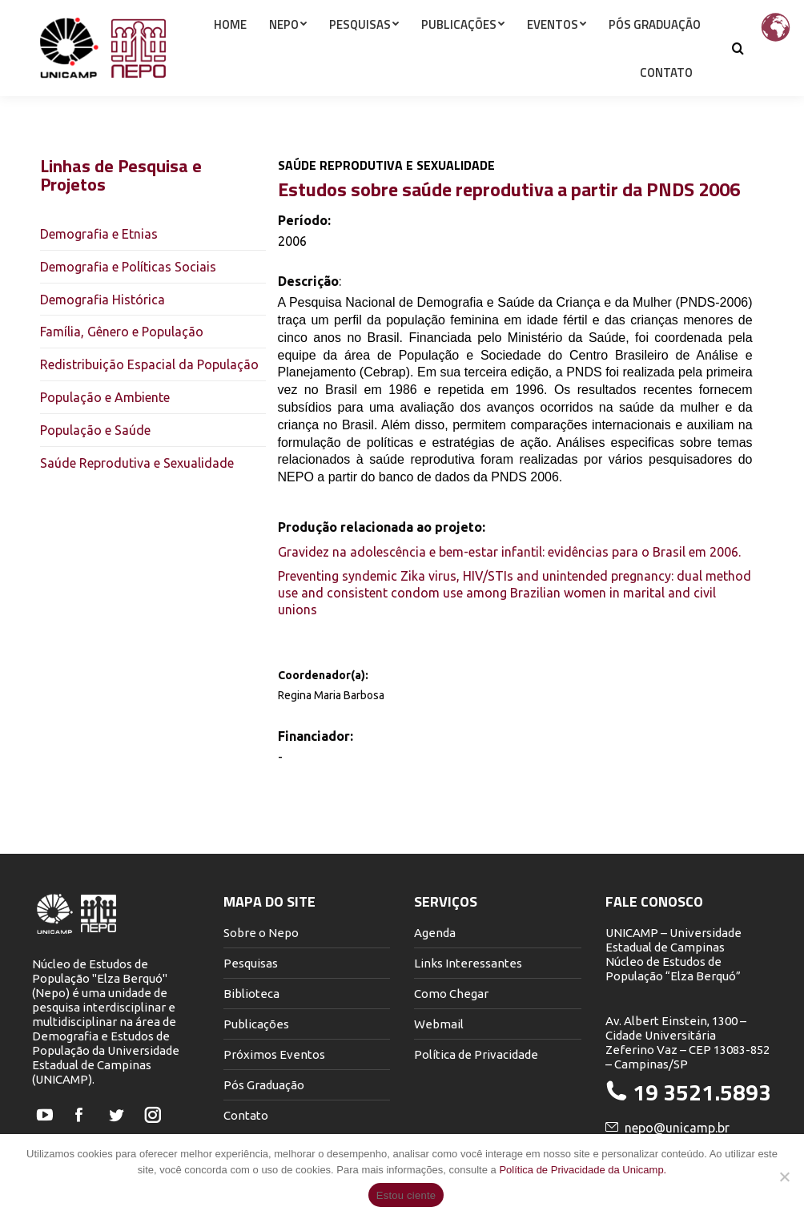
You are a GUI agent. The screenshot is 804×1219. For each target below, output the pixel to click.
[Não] (784, 1177)
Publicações (256, 1024)
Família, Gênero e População (121, 331)
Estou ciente (406, 1195)
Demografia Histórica (102, 299)
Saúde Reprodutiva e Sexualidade (137, 463)
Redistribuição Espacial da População (149, 364)
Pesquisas (250, 963)
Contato (245, 1115)
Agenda (435, 932)
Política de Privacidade (476, 1054)
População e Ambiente (105, 397)
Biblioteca (251, 993)
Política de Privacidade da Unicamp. (582, 1170)
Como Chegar (451, 993)
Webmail (439, 1024)
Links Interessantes (468, 963)
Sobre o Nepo (261, 932)
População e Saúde (95, 430)
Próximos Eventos (274, 1054)
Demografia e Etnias (99, 234)
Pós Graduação (263, 1085)
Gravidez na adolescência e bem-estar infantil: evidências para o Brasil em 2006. (509, 552)
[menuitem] (230, 53)
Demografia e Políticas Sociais (128, 266)
